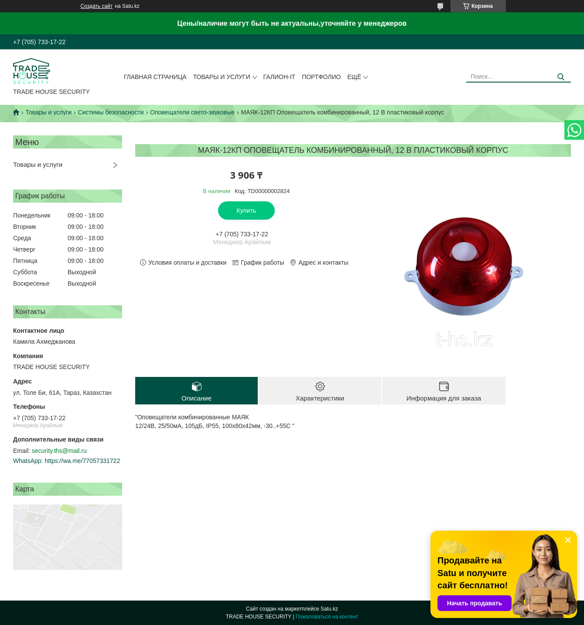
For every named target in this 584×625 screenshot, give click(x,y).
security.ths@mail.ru (59, 450)
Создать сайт (97, 6)
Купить (246, 210)
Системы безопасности (111, 112)
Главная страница (155, 76)
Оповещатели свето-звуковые (192, 112)
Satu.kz (329, 609)
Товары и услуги (221, 76)
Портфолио (321, 76)
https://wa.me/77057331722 (82, 460)
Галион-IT (279, 76)
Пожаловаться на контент (327, 617)
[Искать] (561, 77)
